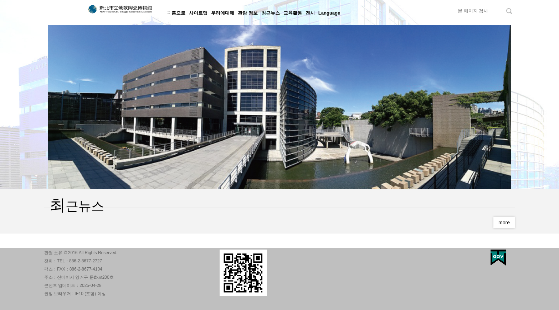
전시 (310, 13)
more (504, 222)
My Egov (498, 258)
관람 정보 (248, 13)
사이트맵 (198, 13)
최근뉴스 (270, 13)
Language (329, 13)
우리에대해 (222, 13)
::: (168, 12)
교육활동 (292, 13)
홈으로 (178, 13)
